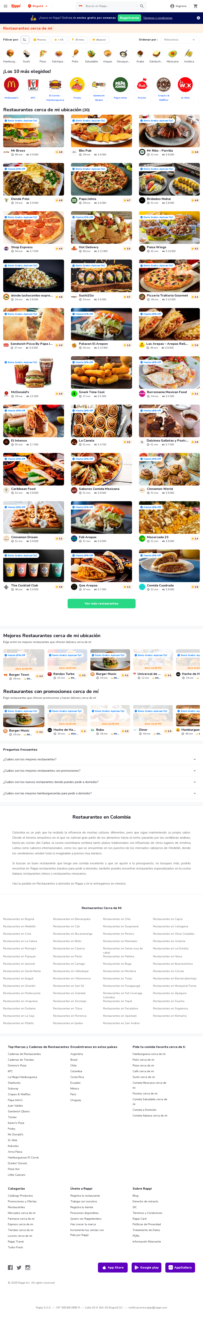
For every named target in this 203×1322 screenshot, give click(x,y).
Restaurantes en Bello (67, 941)
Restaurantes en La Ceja (18, 1016)
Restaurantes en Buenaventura (173, 964)
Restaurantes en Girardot (19, 986)
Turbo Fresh (15, 1247)
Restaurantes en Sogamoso (170, 1008)
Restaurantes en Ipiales (68, 1023)
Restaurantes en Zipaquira (170, 993)
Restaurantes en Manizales (120, 941)
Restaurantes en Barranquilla (71, 919)
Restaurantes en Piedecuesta (21, 993)
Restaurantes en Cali (66, 926)
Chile (73, 1065)
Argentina (76, 1054)
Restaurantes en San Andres (121, 1023)
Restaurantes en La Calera (20, 941)
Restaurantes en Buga (117, 964)
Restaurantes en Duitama (19, 1008)
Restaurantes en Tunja (117, 978)
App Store (113, 1267)
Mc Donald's (15, 1134)
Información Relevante (147, 1241)
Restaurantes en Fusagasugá (121, 986)
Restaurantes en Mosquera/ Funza (174, 986)
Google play (146, 1267)
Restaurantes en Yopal (117, 1001)
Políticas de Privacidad (147, 1224)
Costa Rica (77, 1077)
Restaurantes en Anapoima (20, 1001)
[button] (38, 6)
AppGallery (180, 1267)
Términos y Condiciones (147, 1213)
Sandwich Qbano (19, 1111)
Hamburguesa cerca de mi (149, 1054)
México (74, 1088)
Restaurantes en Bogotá (18, 919)
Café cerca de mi (143, 1071)
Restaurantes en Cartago (69, 964)
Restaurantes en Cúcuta (168, 971)
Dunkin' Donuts (17, 1163)
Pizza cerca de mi (143, 1065)
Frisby (11, 1129)
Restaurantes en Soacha (168, 1001)
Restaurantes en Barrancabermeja (174, 978)
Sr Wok (12, 1140)
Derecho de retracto (145, 1201)
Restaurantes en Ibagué (18, 978)
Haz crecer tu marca (83, 1224)
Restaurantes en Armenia (169, 941)
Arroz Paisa (15, 1152)
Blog (135, 1196)
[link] (33, 135)
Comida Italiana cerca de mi (150, 1115)
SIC (135, 1207)
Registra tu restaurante (85, 1196)
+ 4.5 (58, 39)
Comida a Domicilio (144, 1110)
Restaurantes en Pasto (67, 956)
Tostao (12, 1117)
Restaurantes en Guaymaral (121, 926)
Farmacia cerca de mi (21, 1219)
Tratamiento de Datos (146, 1230)
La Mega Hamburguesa (22, 1077)
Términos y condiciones (157, 18)
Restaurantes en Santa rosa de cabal (123, 951)
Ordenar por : (148, 40)
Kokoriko (13, 1146)
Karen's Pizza (16, 1123)
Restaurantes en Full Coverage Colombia (122, 995)
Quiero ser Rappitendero (86, 1219)
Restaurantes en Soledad (69, 993)
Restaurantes (16, 1207)
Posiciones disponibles (84, 1213)
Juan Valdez (15, 1106)
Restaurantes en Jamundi (19, 964)
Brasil (74, 1060)
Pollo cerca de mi (143, 1060)
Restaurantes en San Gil (68, 986)
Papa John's (15, 1100)
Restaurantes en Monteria (119, 971)
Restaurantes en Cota (17, 934)
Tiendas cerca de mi (20, 1230)
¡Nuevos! (99, 39)
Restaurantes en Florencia (69, 1016)
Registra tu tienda (81, 1207)
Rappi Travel (16, 1241)
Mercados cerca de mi (21, 1213)
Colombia (76, 1071)
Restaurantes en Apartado (120, 1016)
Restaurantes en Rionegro (19, 948)
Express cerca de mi (20, 1224)
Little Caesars (16, 1175)
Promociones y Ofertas (22, 1201)
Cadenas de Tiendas (21, 1060)
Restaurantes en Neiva (167, 956)
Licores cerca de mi (20, 1236)
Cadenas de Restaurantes (24, 1054)
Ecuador (75, 1083)
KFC (10, 1071)
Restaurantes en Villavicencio (72, 978)
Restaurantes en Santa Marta (22, 971)
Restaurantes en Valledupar (71, 971)
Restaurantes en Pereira (118, 934)
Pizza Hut (13, 1169)
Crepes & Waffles (19, 1094)
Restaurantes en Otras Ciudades (173, 934)
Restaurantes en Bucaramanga (72, 934)
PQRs (136, 1236)
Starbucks (14, 1083)
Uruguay (75, 1100)
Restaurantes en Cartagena (170, 926)
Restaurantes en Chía (116, 919)
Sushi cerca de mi (144, 1077)
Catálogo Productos (20, 1196)
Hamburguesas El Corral (23, 1157)
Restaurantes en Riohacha (170, 1016)
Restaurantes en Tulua (67, 1008)
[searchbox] (110, 6)
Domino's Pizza (17, 1065)
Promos (39, 39)
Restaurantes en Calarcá (69, 948)
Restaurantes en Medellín (19, 926)
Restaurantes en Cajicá (167, 919)
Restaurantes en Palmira (118, 956)
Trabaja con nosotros (83, 1201)
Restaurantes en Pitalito (18, 1023)
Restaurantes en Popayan (19, 956)
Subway (13, 1088)
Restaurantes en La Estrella (170, 948)
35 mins (77, 39)
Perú (73, 1094)
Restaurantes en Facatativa (120, 1008)
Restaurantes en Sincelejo (69, 1001)
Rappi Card (140, 1219)
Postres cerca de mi (145, 1093)
